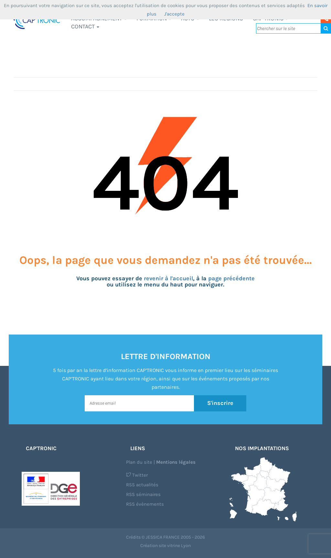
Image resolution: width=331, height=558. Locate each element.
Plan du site (139, 462)
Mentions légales (176, 462)
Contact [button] (85, 26)
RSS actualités (142, 485)
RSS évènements (145, 504)
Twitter (137, 475)
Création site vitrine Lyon (165, 545)
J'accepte (174, 14)
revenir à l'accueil (168, 278)
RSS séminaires (143, 494)
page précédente (231, 278)
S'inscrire (220, 403)
